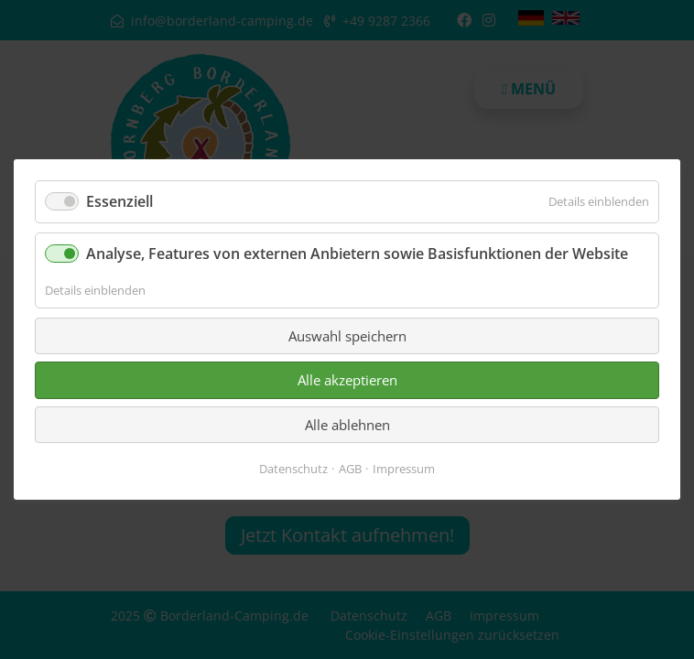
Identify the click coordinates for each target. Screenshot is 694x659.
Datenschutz (293, 468)
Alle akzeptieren (347, 380)
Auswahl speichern (347, 336)
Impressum (404, 468)
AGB (350, 468)
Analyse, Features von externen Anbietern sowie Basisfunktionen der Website (357, 253)
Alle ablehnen (347, 425)
